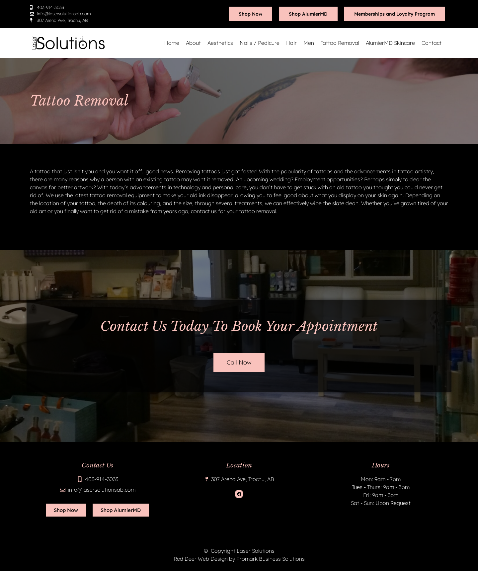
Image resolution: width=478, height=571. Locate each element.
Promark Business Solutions (270, 558)
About (193, 43)
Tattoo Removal (340, 43)
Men (308, 43)
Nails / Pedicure (259, 43)
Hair (291, 43)
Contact (431, 43)
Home (171, 43)
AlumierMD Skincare (390, 43)
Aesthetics (220, 43)
